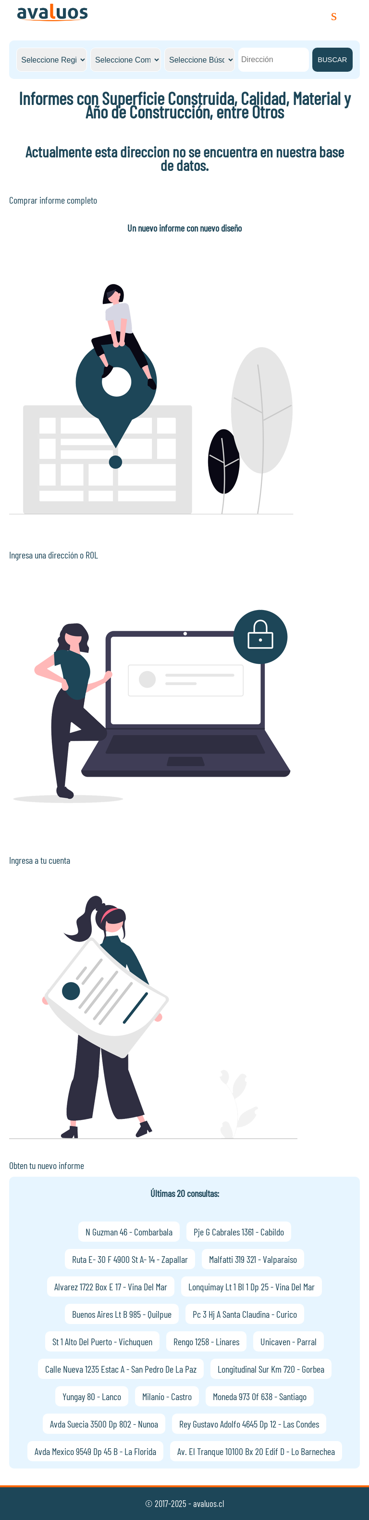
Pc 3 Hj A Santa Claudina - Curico (245, 1314)
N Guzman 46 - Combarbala (129, 1231)
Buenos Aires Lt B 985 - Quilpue (122, 1314)
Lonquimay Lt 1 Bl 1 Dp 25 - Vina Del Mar (251, 1286)
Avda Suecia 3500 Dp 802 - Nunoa (104, 1423)
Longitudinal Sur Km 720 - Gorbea (271, 1369)
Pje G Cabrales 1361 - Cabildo (239, 1231)
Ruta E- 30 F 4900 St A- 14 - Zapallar (130, 1259)
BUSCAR (332, 60)
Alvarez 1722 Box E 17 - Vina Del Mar (110, 1286)
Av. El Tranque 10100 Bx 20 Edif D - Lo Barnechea (256, 1451)
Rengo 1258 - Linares (206, 1341)
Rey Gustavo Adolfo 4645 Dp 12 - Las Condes (249, 1423)
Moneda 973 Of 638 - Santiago (260, 1396)
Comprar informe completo (53, 200)
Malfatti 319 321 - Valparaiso (253, 1259)
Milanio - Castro (167, 1396)
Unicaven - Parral (288, 1341)
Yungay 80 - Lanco (91, 1396)
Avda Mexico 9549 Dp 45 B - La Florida (95, 1451)
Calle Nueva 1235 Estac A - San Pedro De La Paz (121, 1369)
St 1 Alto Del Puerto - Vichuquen (102, 1341)
